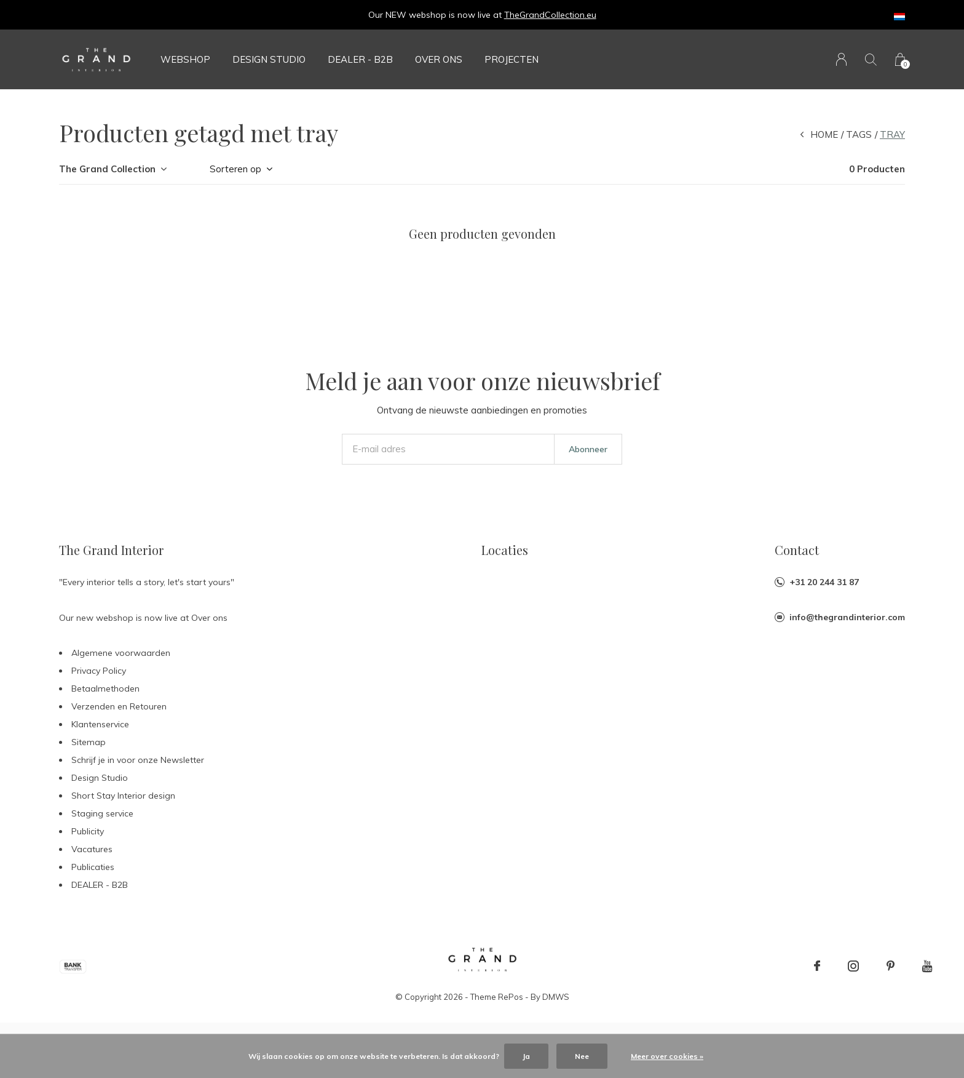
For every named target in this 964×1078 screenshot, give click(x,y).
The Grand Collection (107, 169)
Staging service (102, 813)
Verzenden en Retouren (119, 706)
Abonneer (588, 449)
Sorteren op (235, 169)
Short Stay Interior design (123, 795)
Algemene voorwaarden (120, 652)
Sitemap (88, 742)
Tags (859, 134)
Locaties (504, 549)
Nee (582, 1056)
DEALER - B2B (360, 59)
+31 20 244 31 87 (824, 582)
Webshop (185, 59)
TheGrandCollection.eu (550, 14)
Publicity (87, 831)
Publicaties (92, 866)
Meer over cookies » (667, 1056)
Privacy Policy (98, 670)
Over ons (438, 59)
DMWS (555, 997)
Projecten (511, 59)
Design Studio (269, 59)
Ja (526, 1056)
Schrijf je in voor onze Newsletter (137, 759)
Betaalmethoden (105, 688)
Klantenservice (100, 724)
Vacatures (92, 849)
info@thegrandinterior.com (847, 617)
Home (824, 134)
